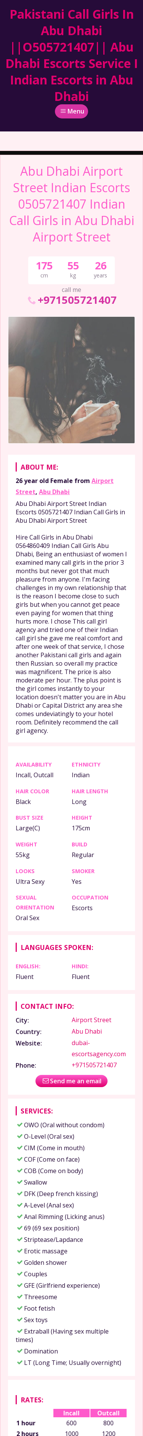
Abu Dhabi (54, 492)
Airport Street (91, 1020)
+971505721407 (71, 300)
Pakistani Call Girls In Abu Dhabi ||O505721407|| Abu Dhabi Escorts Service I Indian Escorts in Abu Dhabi (71, 55)
